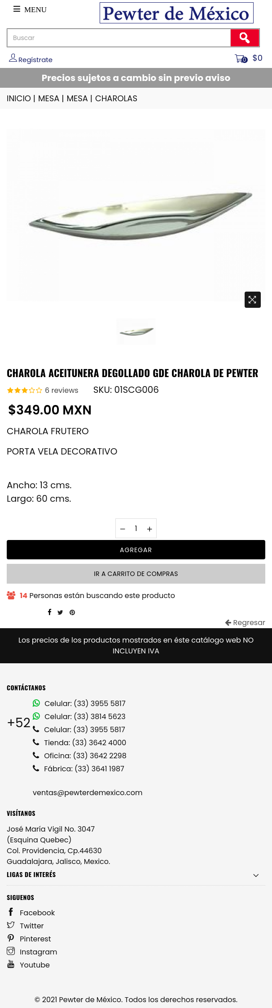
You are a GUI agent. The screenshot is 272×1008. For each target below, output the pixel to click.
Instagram (32, 952)
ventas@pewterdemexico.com (87, 793)
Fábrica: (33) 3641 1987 (78, 769)
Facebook (31, 913)
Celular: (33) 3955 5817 (79, 703)
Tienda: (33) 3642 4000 (79, 743)
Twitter (25, 926)
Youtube (28, 965)
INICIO (22, 98)
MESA (51, 98)
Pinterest (29, 939)
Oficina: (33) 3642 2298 (80, 756)
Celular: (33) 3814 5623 (79, 716)
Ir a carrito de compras (136, 573)
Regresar (245, 622)
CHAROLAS (116, 98)
